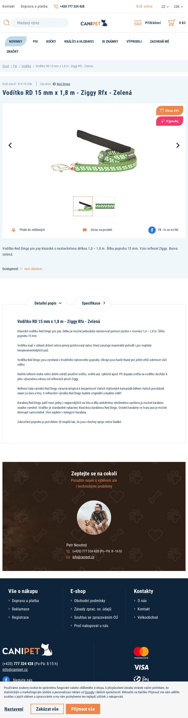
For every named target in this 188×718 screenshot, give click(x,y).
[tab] (47, 300)
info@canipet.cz (83, 557)
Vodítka (26, 66)
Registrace (20, 617)
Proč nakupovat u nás (91, 625)
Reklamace (20, 608)
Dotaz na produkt (101, 229)
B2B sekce (144, 6)
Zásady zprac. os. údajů (92, 608)
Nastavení (13, 709)
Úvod (5, 66)
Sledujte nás (22, 679)
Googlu (89, 692)
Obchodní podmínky (89, 600)
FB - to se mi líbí (168, 229)
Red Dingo (63, 84)
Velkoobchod (148, 617)
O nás (142, 600)
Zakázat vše (47, 709)
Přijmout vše (83, 709)
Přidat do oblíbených (32, 229)
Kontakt (8, 6)
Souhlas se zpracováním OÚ (96, 617)
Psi (15, 66)
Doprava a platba (34, 6)
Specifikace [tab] (92, 303)
